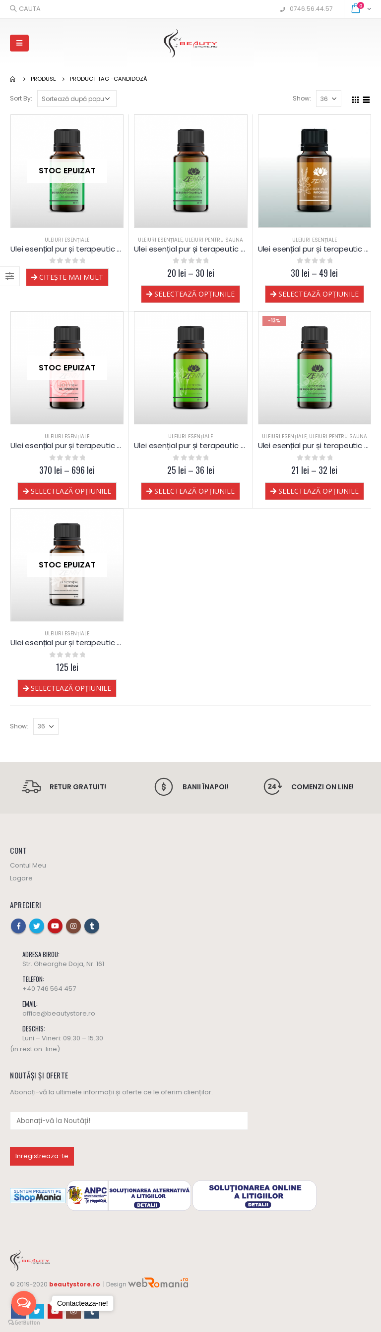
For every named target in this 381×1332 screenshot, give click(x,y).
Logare (21, 878)
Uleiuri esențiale (67, 240)
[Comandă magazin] (77, 98)
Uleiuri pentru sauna (214, 240)
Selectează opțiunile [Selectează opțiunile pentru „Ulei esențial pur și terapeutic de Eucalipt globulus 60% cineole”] (194, 294)
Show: (302, 98)
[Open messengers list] (23, 1303)
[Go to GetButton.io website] (24, 1322)
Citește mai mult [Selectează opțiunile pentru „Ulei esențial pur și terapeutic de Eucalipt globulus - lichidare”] (71, 277)
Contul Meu (28, 865)
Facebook (18, 926)
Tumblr (91, 926)
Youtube (55, 926)
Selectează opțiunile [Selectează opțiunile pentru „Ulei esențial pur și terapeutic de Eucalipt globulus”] (318, 491)
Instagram (73, 926)
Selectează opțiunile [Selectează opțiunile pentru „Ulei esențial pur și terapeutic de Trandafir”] (71, 491)
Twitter (36, 926)
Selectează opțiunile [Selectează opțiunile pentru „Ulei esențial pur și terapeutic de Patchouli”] (318, 294)
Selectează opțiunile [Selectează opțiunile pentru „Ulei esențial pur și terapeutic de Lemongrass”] (194, 491)
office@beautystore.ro (58, 1013)
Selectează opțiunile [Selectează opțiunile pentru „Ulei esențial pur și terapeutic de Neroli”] (71, 688)
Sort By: (21, 98)
